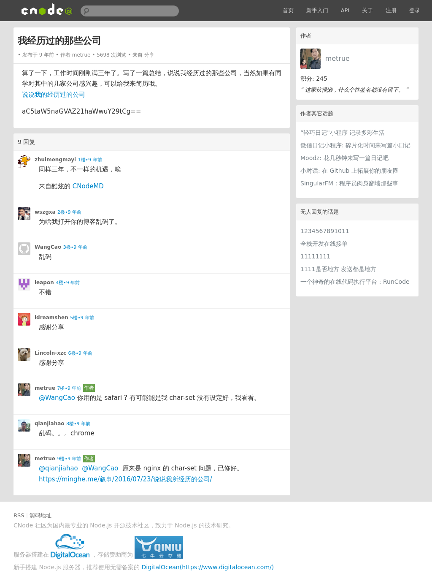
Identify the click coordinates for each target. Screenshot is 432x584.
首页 (288, 10)
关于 (367, 10)
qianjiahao (50, 423)
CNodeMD (88, 186)
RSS (19, 515)
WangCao (48, 247)
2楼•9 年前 (69, 212)
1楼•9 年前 (90, 160)
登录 (414, 10)
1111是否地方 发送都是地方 (338, 269)
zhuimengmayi (55, 160)
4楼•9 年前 (68, 282)
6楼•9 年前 (80, 353)
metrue (337, 58)
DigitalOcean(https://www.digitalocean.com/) (208, 567)
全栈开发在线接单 (324, 243)
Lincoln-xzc (50, 353)
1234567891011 (324, 231)
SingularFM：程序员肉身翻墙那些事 (349, 183)
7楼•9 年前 (69, 388)
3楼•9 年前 (75, 247)
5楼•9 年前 (82, 318)
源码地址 (40, 515)
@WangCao (57, 398)
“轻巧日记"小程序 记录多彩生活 (342, 132)
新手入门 (317, 10)
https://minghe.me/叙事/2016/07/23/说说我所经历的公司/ (125, 479)
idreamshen (51, 318)
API (345, 10)
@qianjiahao (58, 468)
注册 (391, 10)
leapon (44, 282)
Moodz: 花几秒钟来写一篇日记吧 (344, 158)
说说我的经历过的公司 (53, 94)
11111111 (315, 256)
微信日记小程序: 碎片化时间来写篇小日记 (355, 145)
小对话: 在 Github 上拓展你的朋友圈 (349, 170)
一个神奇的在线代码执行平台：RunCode (355, 281)
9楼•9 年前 (69, 459)
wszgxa (45, 212)
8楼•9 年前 (78, 423)
